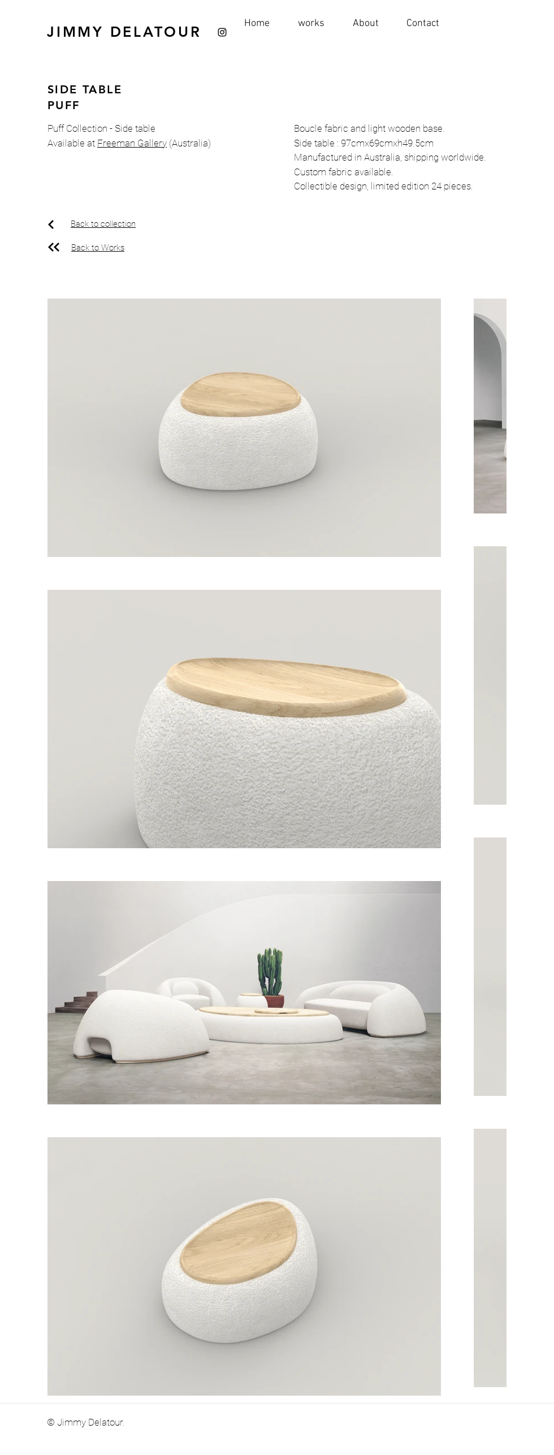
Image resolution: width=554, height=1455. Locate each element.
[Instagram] (222, 32)
